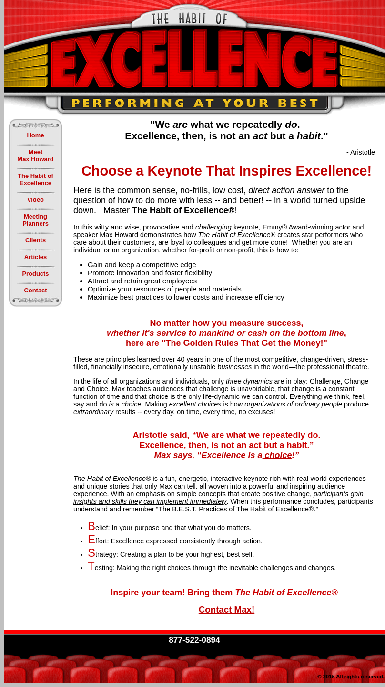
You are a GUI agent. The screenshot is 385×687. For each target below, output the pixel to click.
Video (35, 199)
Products (35, 273)
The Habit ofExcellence (35, 179)
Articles (35, 256)
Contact (35, 290)
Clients (35, 240)
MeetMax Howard (35, 155)
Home (35, 135)
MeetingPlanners (35, 220)
